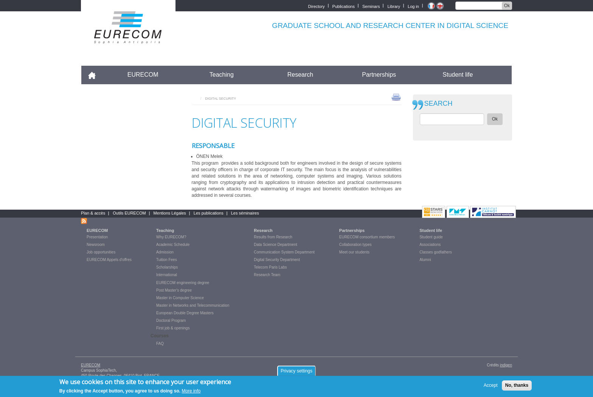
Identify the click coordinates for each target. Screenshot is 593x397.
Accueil (95, 74)
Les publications (209, 213)
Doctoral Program (171, 320)
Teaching (222, 74)
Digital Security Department (277, 260)
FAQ (160, 343)
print (396, 96)
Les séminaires (245, 213)
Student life (457, 74)
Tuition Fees (166, 260)
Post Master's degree (174, 290)
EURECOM (142, 74)
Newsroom (96, 245)
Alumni (425, 260)
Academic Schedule (172, 245)
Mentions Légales (170, 213)
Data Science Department (275, 245)
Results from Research (273, 237)
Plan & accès (93, 213)
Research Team (267, 275)
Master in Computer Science (180, 298)
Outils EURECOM (129, 213)
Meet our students (354, 252)
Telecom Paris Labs (270, 267)
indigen (506, 365)
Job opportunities (101, 252)
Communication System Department (284, 252)
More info (191, 392)
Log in (413, 6)
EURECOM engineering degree (182, 283)
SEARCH (438, 103)
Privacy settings (296, 372)
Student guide (431, 237)
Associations (430, 245)
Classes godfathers (435, 252)
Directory (316, 6)
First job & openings (172, 328)
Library (393, 6)
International (166, 275)
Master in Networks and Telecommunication (192, 305)
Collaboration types (355, 245)
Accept (491, 387)
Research (300, 74)
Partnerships (379, 74)
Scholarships (167, 267)
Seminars (371, 6)
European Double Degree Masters (185, 313)
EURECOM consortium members (367, 237)
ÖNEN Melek (209, 156)
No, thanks (516, 387)
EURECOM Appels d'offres (109, 260)
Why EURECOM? (171, 237)
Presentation (97, 237)
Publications (343, 6)
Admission (165, 252)
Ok (507, 5)
